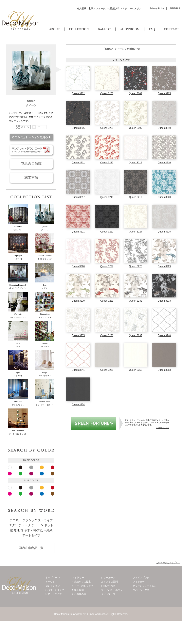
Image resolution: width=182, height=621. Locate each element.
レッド (52, 467)
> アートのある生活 (82, 585)
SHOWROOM (129, 25)
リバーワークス (141, 590)
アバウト (50, 581)
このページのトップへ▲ (168, 562)
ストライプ (45, 520)
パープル (31, 473)
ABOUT (55, 25)
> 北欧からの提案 (81, 581)
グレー (31, 467)
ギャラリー (78, 577)
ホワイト (10, 467)
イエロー (42, 467)
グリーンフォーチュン (93, 423)
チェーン (38, 525)
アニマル (15, 520)
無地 (17, 530)
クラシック (29, 520)
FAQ (152, 25)
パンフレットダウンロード (31, 150)
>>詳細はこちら (162, 428)
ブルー (42, 473)
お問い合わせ (108, 585)
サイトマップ (108, 594)
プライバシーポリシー (113, 590)
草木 (27, 530)
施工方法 (31, 177)
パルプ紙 (37, 530)
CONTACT (171, 25)
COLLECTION (78, 25)
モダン (13, 525)
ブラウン (52, 473)
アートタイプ (31, 535)
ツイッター (139, 581)
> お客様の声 (79, 594)
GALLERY (104, 25)
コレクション (53, 585)
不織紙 (48, 530)
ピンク (10, 473)
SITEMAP (175, 8)
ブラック (20, 467)
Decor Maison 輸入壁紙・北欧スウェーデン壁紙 (21, 21)
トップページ (53, 577)
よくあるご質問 (109, 581)
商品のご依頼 (31, 164)
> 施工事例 (77, 590)
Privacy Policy (157, 8)
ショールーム (108, 577)
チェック (25, 525)
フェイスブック (141, 577)
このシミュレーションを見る (31, 137)
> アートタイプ (54, 594)
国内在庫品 (31, 548)
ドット (48, 525)
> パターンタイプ (55, 590)
